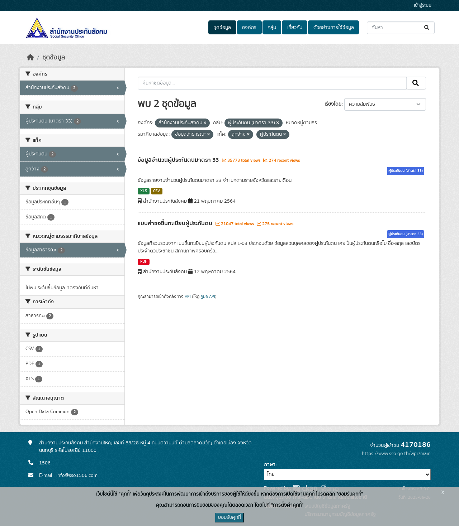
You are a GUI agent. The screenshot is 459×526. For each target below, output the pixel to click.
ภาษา (269, 464)
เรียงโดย (333, 104)
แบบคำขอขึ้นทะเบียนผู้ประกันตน (176, 223)
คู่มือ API (207, 296)
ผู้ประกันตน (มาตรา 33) (405, 170)
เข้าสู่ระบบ (422, 5)
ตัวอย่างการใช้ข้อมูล (333, 27)
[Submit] (427, 27)
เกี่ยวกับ (294, 27)
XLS (143, 191)
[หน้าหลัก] (30, 57)
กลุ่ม (272, 27)
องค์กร (249, 27)
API (188, 296)
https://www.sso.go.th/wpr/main (396, 453)
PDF (143, 262)
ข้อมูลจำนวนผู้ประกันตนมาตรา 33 (179, 160)
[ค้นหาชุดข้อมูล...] (401, 27)
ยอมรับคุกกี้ (229, 517)
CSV (156, 191)
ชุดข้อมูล (222, 27)
